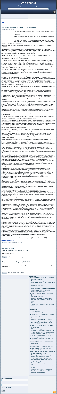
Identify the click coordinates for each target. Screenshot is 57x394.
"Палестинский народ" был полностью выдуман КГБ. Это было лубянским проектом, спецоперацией (41, 371)
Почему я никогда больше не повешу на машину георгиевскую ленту (42, 336)
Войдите (4, 242)
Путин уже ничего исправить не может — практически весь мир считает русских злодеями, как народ (42, 359)
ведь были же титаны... (9, 248)
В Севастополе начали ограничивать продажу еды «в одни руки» (41, 291)
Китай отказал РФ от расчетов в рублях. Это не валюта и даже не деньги (43, 352)
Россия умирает (35, 311)
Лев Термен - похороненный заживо (41, 345)
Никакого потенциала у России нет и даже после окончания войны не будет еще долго (43, 287)
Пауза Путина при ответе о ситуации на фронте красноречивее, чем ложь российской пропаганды (42, 295)
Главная (4, 22)
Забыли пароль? (7, 387)
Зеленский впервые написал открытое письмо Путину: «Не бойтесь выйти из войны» (41, 299)
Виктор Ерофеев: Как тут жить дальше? (42, 346)
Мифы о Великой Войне (37, 313)
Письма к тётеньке (7, 260)
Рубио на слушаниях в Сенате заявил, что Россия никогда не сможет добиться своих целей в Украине (42, 304)
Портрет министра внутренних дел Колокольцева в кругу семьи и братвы (41, 318)
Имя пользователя (7, 378)
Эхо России (28, 2)
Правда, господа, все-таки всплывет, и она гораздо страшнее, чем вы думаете (42, 332)
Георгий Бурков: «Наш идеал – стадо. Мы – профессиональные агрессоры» (43, 355)
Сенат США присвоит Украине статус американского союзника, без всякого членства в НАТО (41, 322)
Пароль (4, 383)
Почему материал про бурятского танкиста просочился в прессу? (42, 315)
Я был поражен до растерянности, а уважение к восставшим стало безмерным (42, 329)
